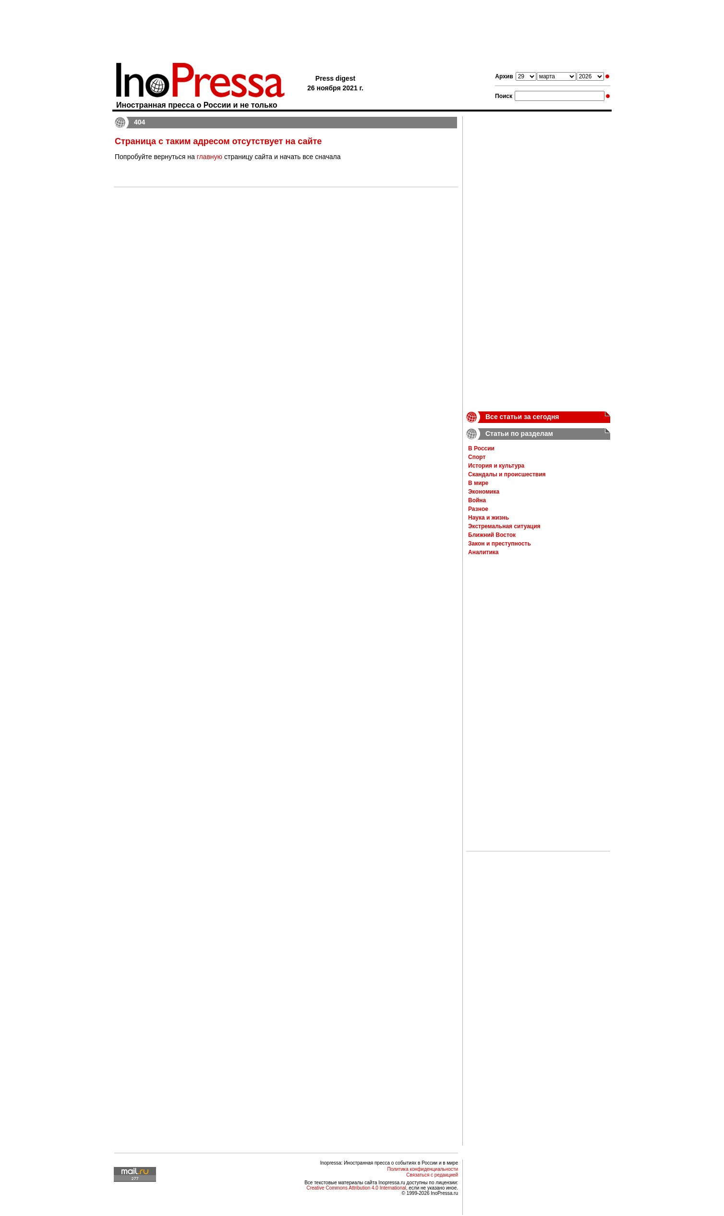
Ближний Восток (492, 535)
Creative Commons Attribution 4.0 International (356, 1188)
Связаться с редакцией (432, 1175)
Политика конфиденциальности (422, 1169)
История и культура (496, 465)
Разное (478, 509)
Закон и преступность (499, 543)
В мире (478, 483)
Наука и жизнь (488, 517)
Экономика (483, 491)
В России (481, 448)
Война (477, 500)
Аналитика (483, 552)
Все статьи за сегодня (522, 417)
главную (209, 157)
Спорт (476, 457)
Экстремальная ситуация (504, 526)
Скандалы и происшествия (507, 474)
